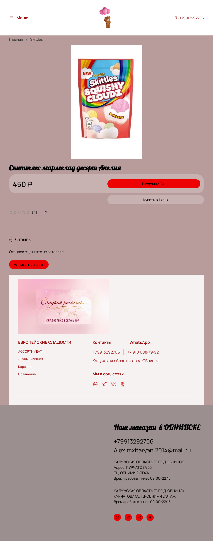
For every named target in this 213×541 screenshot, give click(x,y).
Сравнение (27, 373)
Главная (16, 39)
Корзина (24, 365)
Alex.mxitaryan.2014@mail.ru (152, 449)
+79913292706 (189, 17)
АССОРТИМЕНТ (30, 350)
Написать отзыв (28, 264)
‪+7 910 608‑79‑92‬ (143, 350)
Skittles (36, 39)
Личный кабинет (30, 357)
